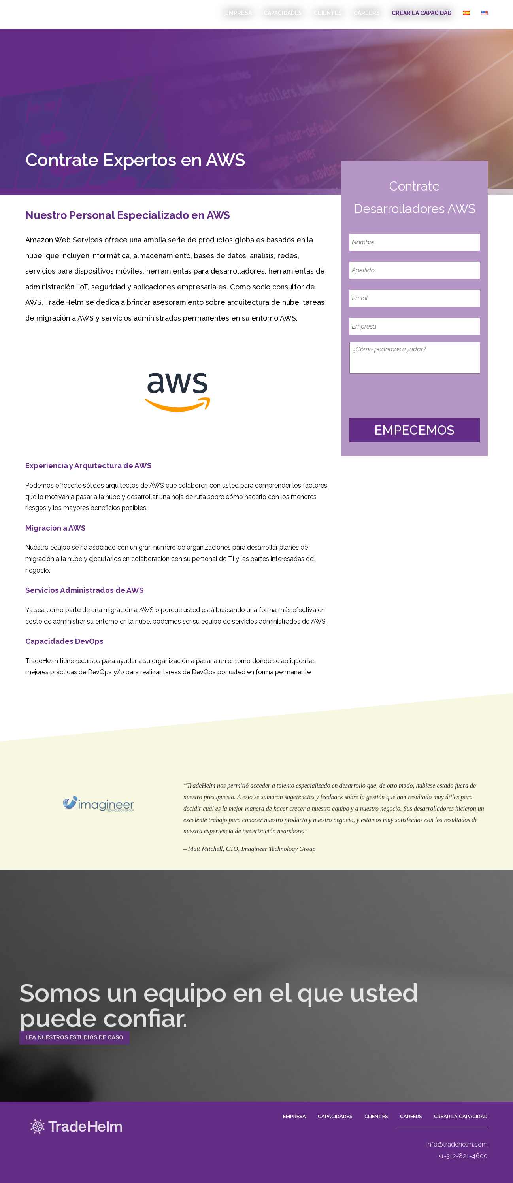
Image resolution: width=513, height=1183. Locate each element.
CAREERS (367, 13)
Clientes (328, 13)
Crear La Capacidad (421, 13)
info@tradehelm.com (457, 1161)
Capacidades (283, 13)
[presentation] (409, 396)
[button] (74, 1047)
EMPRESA (238, 13)
